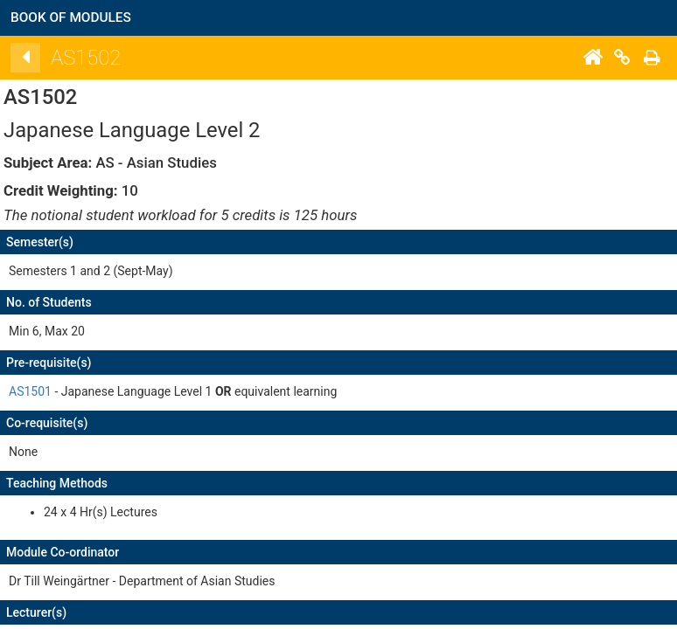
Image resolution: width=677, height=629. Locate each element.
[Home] (603, 58)
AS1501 (41, 391)
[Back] (37, 58)
